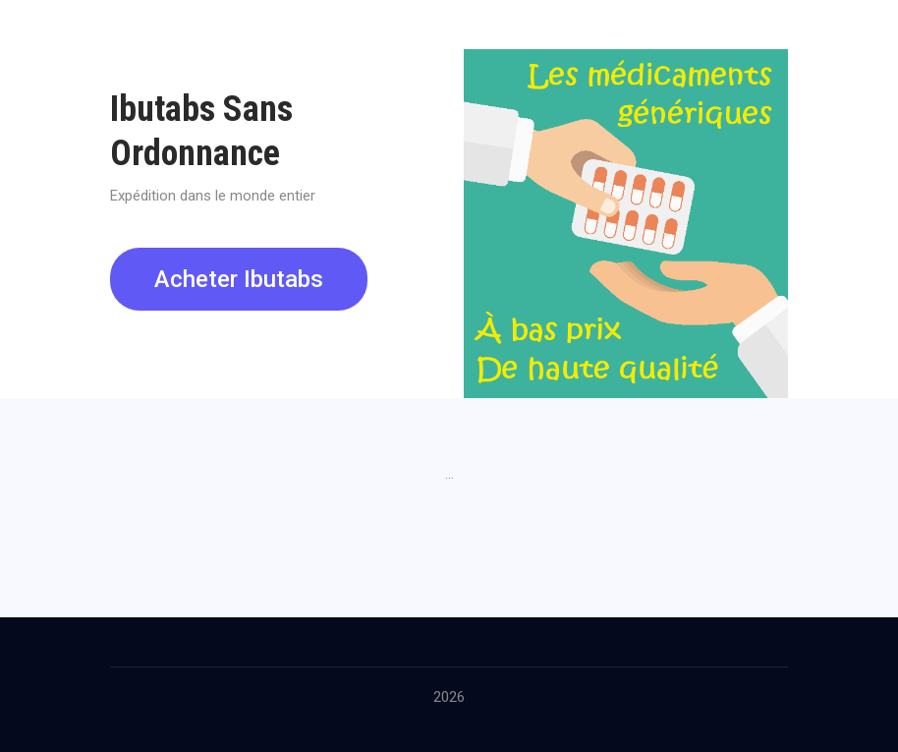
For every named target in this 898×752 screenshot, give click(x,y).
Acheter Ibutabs (238, 279)
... (449, 474)
